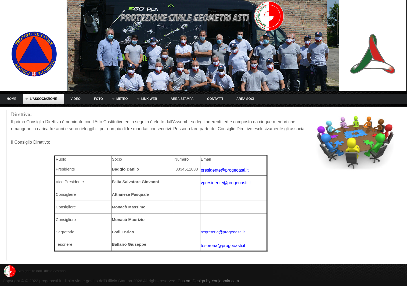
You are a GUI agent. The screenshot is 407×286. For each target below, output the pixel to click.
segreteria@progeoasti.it (223, 232)
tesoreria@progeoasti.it (223, 245)
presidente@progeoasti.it (224, 170)
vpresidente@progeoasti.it (226, 182)
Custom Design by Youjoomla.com (208, 280)
